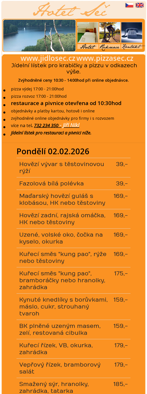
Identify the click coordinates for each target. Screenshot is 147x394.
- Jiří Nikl (68, 125)
